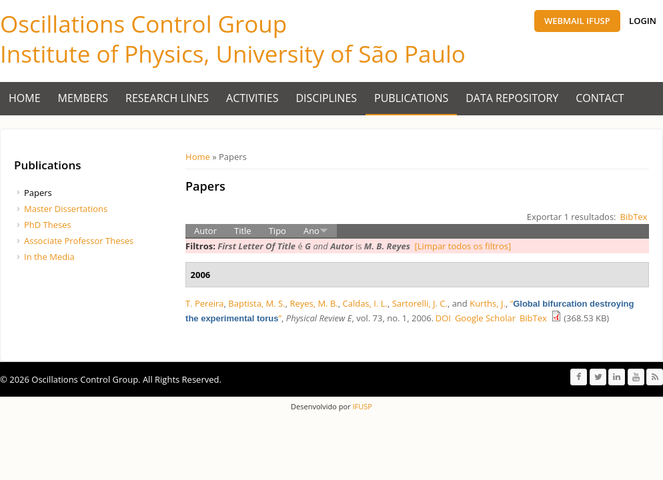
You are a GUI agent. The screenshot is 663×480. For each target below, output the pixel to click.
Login (642, 21)
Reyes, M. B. (313, 303)
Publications (411, 98)
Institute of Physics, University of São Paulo (233, 53)
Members (83, 98)
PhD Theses (47, 225)
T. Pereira (204, 303)
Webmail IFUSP (577, 21)
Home (25, 98)
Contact (600, 98)
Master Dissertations (65, 209)
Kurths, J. (488, 303)
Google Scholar (485, 318)
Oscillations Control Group (143, 23)
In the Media (49, 257)
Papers (38, 193)
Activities (252, 98)
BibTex (634, 217)
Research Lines (167, 98)
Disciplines (327, 98)
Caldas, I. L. (365, 303)
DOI (443, 318)
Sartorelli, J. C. (420, 303)
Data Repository (512, 98)
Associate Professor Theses (78, 241)
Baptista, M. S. (256, 303)
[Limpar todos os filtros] (463, 246)
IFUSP (361, 406)
